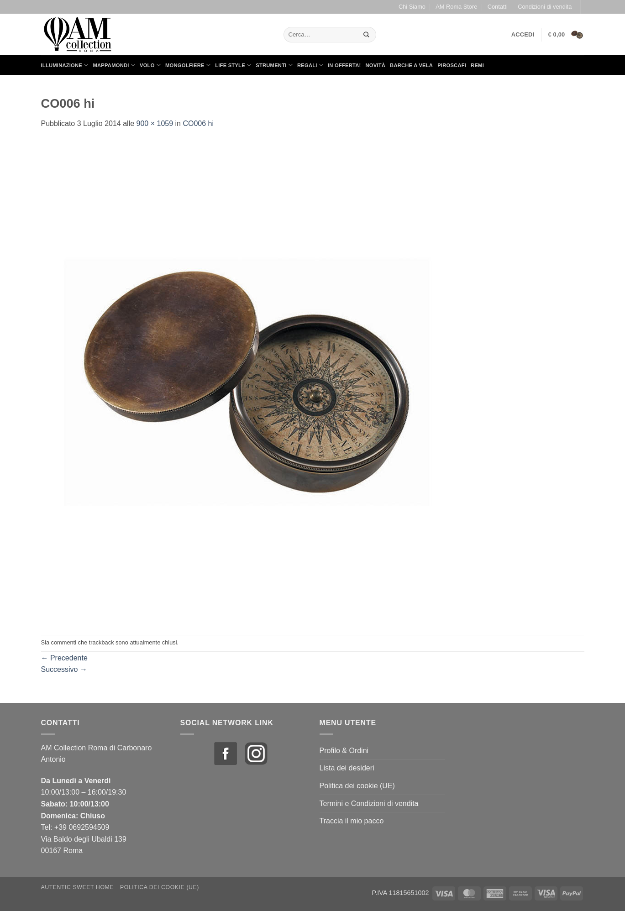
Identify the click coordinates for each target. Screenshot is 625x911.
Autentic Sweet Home (77, 887)
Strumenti (274, 65)
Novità (375, 65)
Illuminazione (65, 65)
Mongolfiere (187, 65)
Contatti (498, 6)
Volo (150, 65)
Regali (310, 65)
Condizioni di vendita (545, 6)
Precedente (64, 658)
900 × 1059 (155, 123)
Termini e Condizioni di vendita (369, 803)
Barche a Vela (411, 65)
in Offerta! (344, 65)
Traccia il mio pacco (352, 821)
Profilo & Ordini (344, 750)
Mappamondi (114, 65)
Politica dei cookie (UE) (357, 786)
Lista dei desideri (347, 768)
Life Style (233, 65)
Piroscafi (451, 65)
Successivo (64, 669)
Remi (477, 65)
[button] (523, 34)
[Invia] (366, 34)
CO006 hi (198, 123)
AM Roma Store (456, 6)
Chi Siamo (412, 6)
